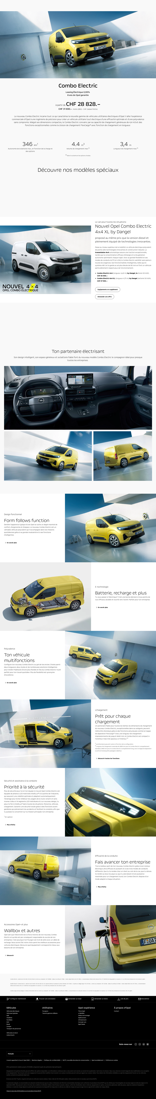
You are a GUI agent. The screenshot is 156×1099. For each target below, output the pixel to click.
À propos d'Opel (122, 1007)
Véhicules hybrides (12, 1013)
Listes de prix (10, 1035)
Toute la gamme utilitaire (50, 1013)
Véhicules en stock (12, 1033)
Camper (9, 1026)
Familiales (9, 1020)
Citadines (9, 1018)
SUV (8, 1022)
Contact (116, 1011)
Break (8, 1024)
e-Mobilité (81, 1013)
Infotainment (82, 1020)
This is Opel (81, 1011)
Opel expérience (86, 1007)
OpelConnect (82, 1018)
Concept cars (82, 1022)
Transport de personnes (14, 1029)
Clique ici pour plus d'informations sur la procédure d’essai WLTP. (24, 1091)
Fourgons (45, 1011)
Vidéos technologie (84, 1015)
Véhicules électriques (13, 1011)
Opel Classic (81, 1024)
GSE (8, 1015)
